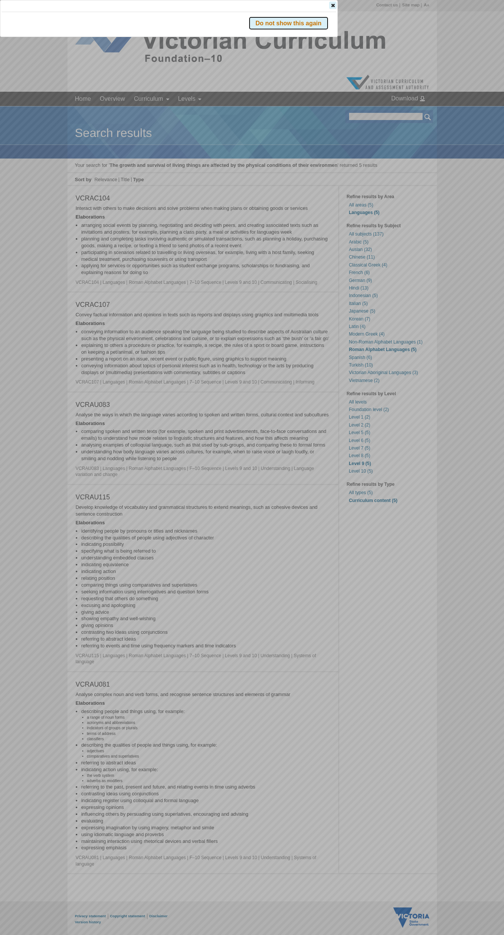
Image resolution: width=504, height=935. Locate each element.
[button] (414, 113)
